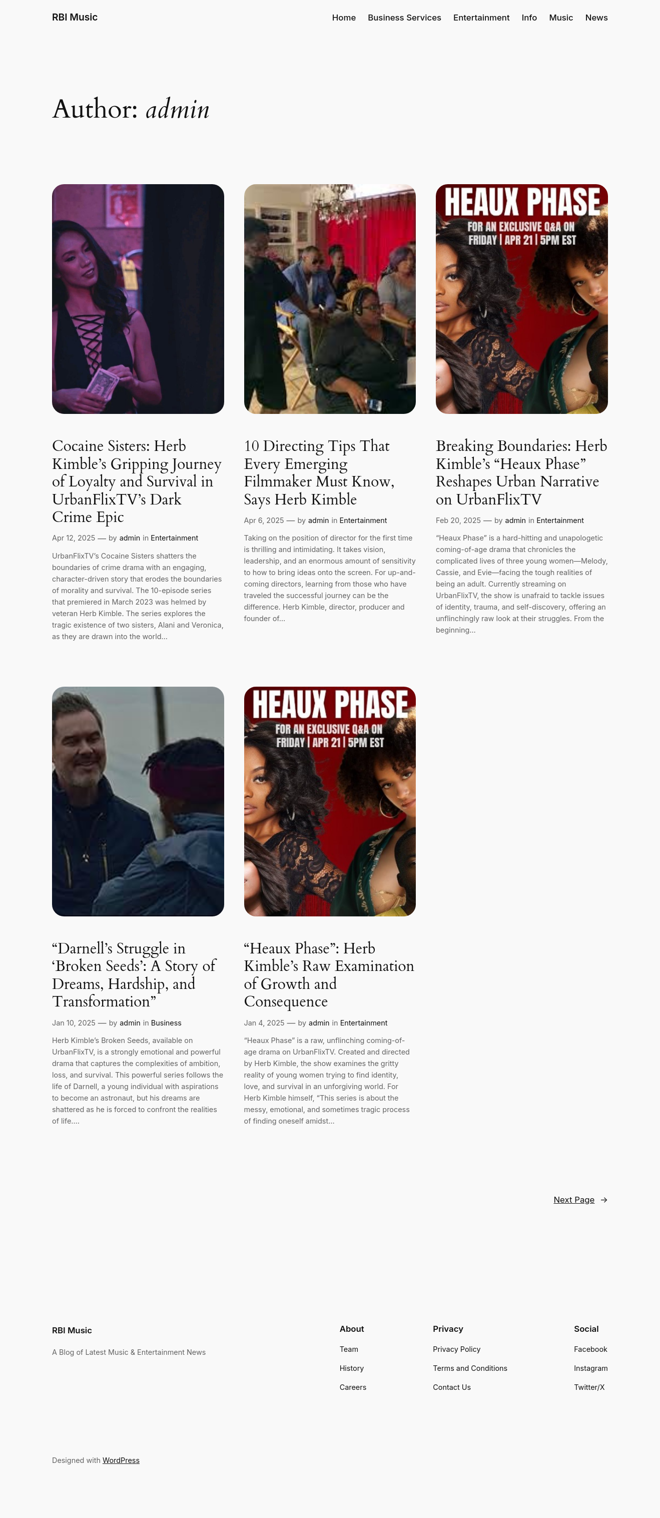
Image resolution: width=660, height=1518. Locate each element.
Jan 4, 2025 (264, 1023)
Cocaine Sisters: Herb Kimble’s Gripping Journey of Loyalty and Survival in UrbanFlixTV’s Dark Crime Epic (137, 482)
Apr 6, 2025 (264, 520)
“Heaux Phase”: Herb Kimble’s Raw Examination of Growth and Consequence (329, 975)
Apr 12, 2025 (73, 538)
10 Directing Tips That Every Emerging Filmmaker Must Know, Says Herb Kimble (319, 473)
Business (166, 1023)
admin (130, 538)
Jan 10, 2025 (74, 1023)
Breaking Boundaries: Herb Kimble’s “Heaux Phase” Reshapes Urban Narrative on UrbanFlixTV (521, 473)
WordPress (121, 1460)
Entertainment (174, 538)
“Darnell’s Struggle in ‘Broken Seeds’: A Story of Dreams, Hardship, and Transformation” (133, 975)
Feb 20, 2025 (458, 520)
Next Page (580, 1199)
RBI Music (75, 17)
